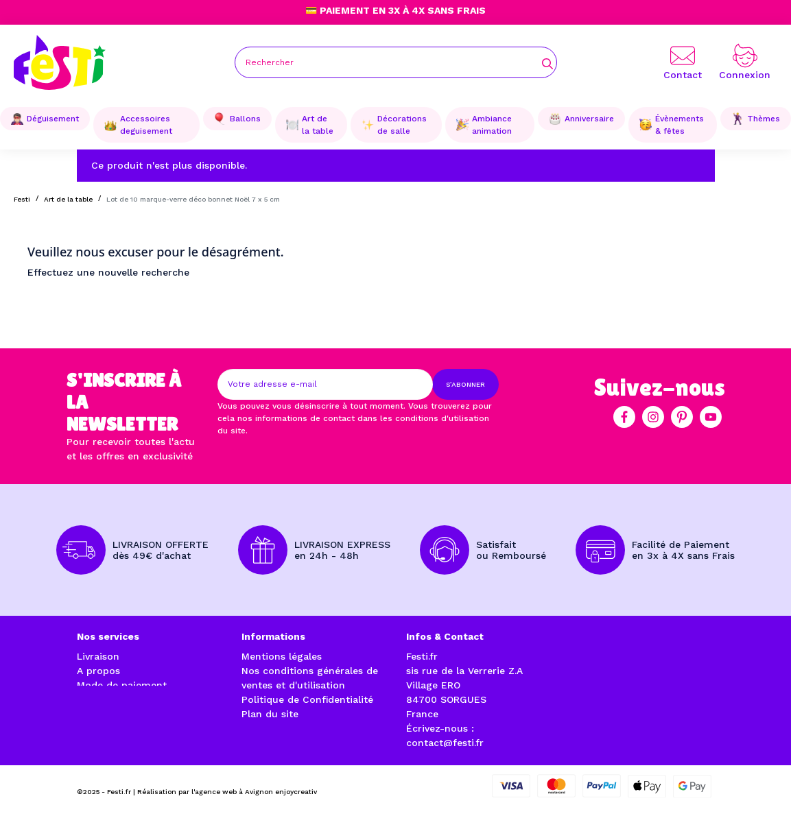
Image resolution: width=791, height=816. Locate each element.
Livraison (98, 656)
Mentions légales (281, 656)
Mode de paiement (122, 685)
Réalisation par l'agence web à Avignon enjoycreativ (227, 789)
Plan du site (269, 713)
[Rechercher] (396, 62)
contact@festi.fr (445, 742)
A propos (98, 670)
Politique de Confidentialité (307, 699)
